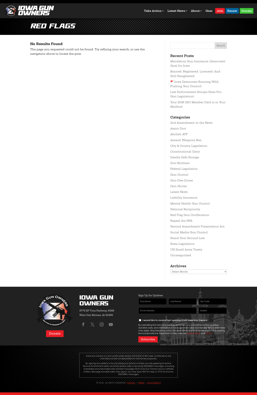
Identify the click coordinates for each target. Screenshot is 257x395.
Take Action (153, 10)
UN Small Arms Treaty (186, 249)
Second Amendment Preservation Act (197, 226)
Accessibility (154, 382)
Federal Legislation (184, 168)
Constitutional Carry (185, 151)
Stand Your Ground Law (187, 238)
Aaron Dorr (178, 128)
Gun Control (179, 174)
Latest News (176, 10)
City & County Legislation (188, 145)
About (195, 10)
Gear (209, 10)
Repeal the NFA (181, 220)
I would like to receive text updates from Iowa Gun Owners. (175, 320)
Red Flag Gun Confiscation (189, 215)
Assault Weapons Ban (186, 140)
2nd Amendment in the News (191, 122)
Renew (232, 10)
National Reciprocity (185, 209)
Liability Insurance (183, 197)
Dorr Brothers (180, 163)
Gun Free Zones (181, 180)
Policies (131, 382)
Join (220, 10)
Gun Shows (178, 186)
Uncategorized (180, 255)
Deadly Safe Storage (184, 157)
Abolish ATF (179, 134)
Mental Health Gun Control (190, 203)
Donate (246, 10)
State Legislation (182, 243)
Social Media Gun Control (189, 232)
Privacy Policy (193, 333)
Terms (209, 333)
